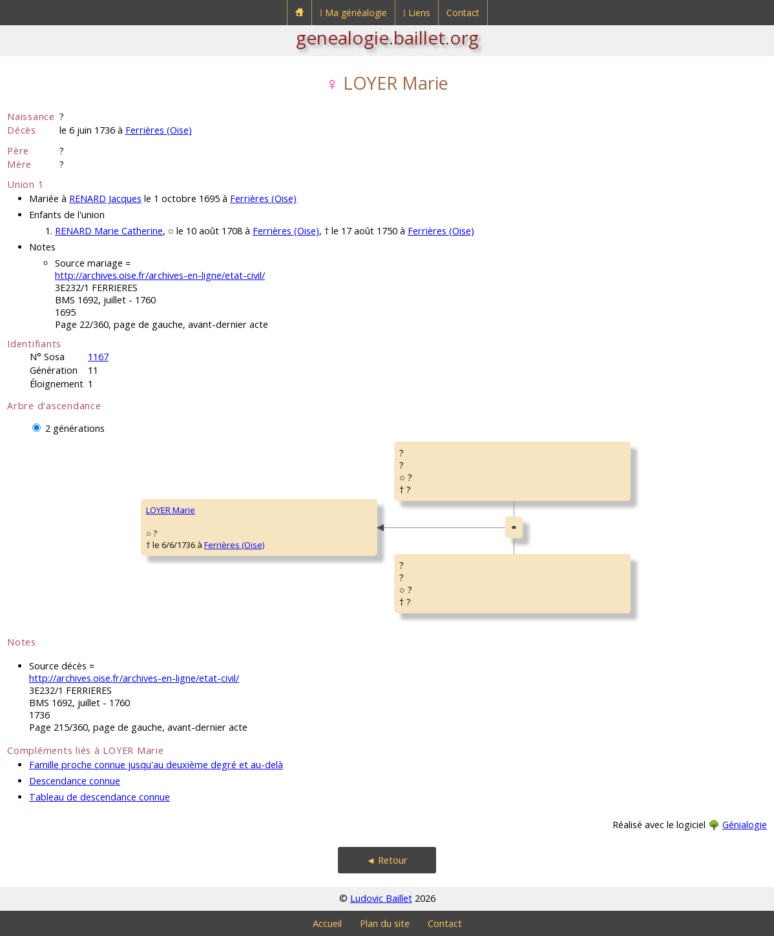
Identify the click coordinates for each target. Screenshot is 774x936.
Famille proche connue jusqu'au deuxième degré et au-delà (156, 764)
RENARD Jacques (105, 198)
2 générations (75, 428)
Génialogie (744, 825)
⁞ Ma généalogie (353, 12)
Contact (462, 12)
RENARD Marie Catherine (109, 231)
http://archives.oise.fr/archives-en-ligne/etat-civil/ (160, 275)
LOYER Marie (170, 510)
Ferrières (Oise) (158, 130)
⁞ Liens (416, 12)
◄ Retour (387, 860)
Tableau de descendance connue (99, 797)
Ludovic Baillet (381, 898)
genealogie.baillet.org (387, 37)
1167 (98, 357)
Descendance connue (74, 781)
